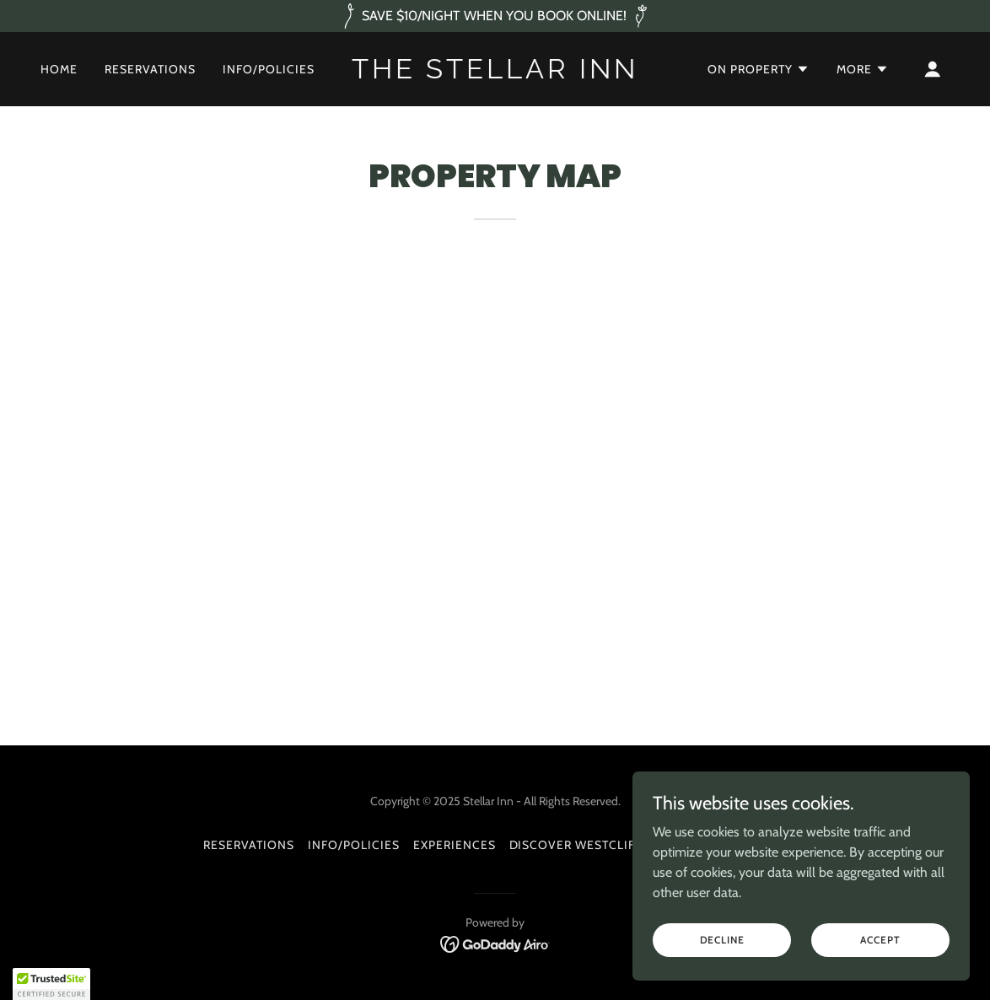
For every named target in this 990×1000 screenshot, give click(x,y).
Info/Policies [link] (269, 69)
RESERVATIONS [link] (150, 69)
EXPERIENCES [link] (454, 844)
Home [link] (59, 69)
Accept (880, 939)
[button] (759, 69)
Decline (722, 939)
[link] (494, 74)
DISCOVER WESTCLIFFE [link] (579, 844)
